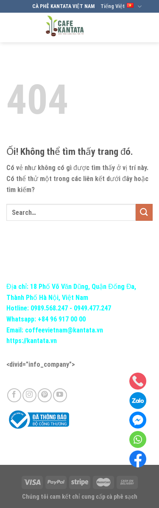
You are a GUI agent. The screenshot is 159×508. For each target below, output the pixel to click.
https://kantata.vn (31, 341)
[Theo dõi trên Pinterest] (45, 395)
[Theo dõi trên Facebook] (14, 395)
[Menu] (145, 27)
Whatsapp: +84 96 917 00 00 (46, 319)
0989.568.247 (49, 308)
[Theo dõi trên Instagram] (29, 395)
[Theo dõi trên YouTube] (60, 395)
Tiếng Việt (120, 7)
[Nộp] (144, 212)
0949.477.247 (92, 308)
